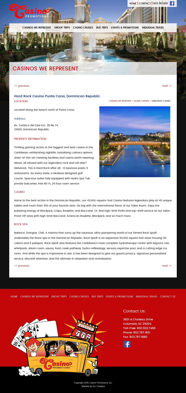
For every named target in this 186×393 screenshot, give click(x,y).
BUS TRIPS (102, 28)
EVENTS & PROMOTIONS (125, 28)
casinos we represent (120, 101)
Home (132, 3)
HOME (14, 296)
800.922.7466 (146, 328)
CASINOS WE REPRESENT (36, 28)
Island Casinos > (143, 101)
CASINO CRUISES (83, 28)
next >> (167, 86)
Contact (145, 3)
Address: (20, 118)
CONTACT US (167, 296)
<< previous (21, 86)
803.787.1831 (160, 3)
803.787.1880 (138, 337)
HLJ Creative (99, 386)
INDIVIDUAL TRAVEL (153, 28)
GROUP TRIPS (62, 28)
